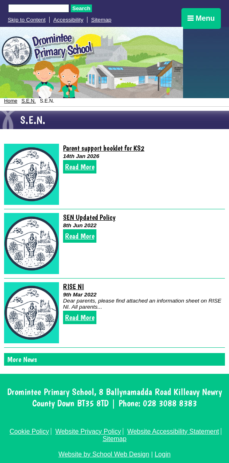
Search (81, 8)
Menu (201, 18)
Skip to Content (27, 20)
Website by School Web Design (104, 454)
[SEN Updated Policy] (31, 243)
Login (162, 454)
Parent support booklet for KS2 (103, 148)
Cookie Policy (29, 431)
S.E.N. (29, 101)
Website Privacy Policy (88, 431)
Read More (79, 166)
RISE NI (73, 286)
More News (22, 359)
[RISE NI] (31, 312)
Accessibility (68, 20)
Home (10, 101)
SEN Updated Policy (89, 217)
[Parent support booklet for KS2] (31, 174)
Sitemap (101, 20)
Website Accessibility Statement (173, 431)
